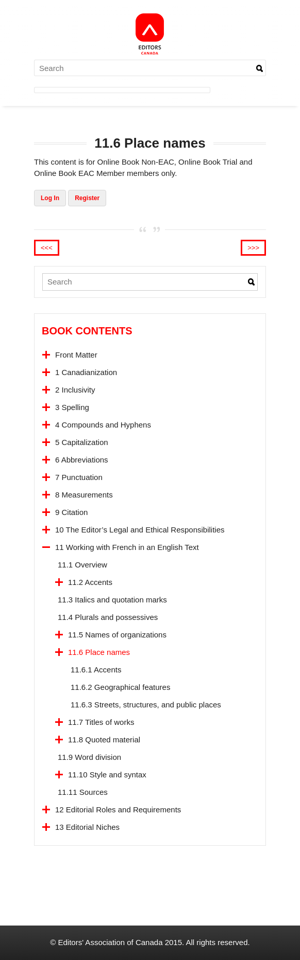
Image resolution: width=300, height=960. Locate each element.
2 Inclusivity (75, 389)
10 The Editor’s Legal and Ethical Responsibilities (140, 529)
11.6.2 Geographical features (120, 687)
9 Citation (71, 512)
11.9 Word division (89, 757)
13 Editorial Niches (87, 827)
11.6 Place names (99, 652)
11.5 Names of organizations (117, 634)
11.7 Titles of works (101, 722)
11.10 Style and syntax (107, 774)
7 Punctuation (79, 477)
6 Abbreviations (81, 459)
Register (87, 198)
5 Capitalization (81, 442)
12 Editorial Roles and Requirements (118, 809)
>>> (253, 248)
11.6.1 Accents (96, 669)
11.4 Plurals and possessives (108, 617)
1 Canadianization (86, 372)
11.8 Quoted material (104, 739)
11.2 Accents (90, 582)
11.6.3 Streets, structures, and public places (146, 704)
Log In (50, 198)
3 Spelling (72, 407)
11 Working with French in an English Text (127, 547)
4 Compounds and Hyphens (103, 424)
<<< (47, 248)
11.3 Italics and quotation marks (112, 599)
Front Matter (76, 354)
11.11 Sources (83, 792)
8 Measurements (84, 494)
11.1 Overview (82, 564)
